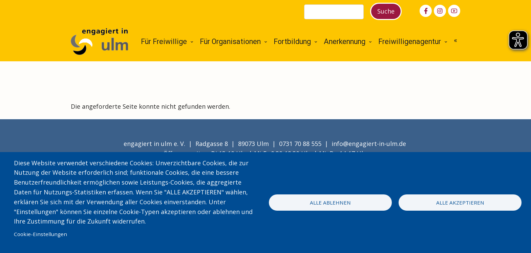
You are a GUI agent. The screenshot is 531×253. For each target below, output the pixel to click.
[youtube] (454, 11)
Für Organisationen (230, 41)
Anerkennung (344, 41)
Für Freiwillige (164, 41)
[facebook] (426, 11)
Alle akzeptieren (460, 202)
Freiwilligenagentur (409, 41)
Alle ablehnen (330, 202)
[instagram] (440, 11)
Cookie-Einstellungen (40, 234)
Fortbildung (292, 41)
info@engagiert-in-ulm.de (369, 144)
